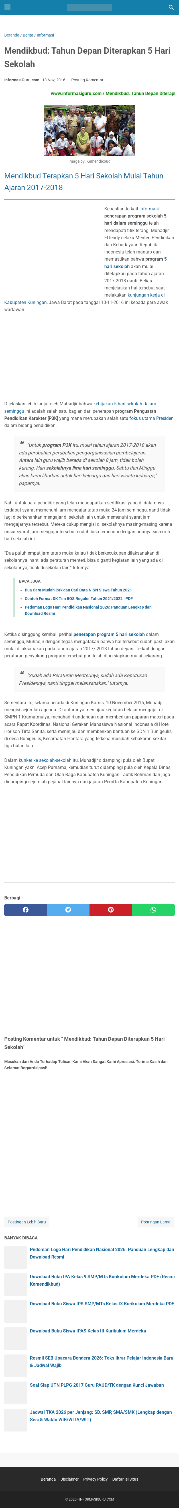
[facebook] (25, 910)
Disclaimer (69, 1479)
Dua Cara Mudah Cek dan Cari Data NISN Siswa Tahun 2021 (78, 590)
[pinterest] (111, 910)
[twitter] (68, 910)
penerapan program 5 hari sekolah (109, 634)
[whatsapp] (153, 910)
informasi (149, 209)
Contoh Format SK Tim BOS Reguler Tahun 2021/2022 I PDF (79, 598)
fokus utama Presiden (151, 418)
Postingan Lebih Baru (27, 1222)
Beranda (48, 1479)
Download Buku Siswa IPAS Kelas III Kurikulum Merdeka (88, 1331)
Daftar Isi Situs (125, 1479)
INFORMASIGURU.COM (96, 1499)
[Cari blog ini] (171, 7)
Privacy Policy (95, 1479)
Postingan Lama (155, 1222)
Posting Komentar (87, 80)
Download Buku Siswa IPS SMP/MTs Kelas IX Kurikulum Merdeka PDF (102, 1303)
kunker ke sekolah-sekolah (45, 760)
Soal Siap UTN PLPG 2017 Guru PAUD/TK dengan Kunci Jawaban (97, 1385)
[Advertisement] (52, 252)
